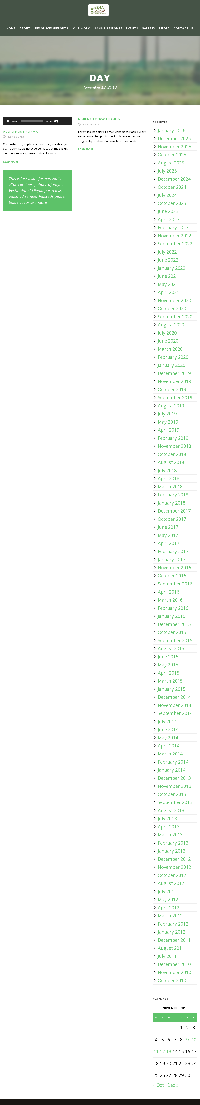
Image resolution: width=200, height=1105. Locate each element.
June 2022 (168, 260)
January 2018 (171, 503)
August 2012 (171, 883)
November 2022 (174, 235)
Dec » (172, 1085)
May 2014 (168, 737)
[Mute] (56, 121)
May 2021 (168, 284)
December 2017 (174, 511)
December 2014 (174, 697)
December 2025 (174, 138)
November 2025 (174, 146)
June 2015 (168, 656)
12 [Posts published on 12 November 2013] (162, 1051)
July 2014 (167, 721)
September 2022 (175, 244)
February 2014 (173, 762)
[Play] (8, 121)
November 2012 (174, 867)
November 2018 (174, 446)
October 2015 (172, 632)
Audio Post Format (21, 131)
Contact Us (183, 28)
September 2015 (175, 640)
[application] (37, 121)
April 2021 (168, 292)
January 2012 (171, 932)
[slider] (32, 121)
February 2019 (173, 438)
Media (164, 28)
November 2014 (174, 705)
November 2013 (174, 786)
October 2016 (172, 575)
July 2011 (167, 956)
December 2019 (174, 373)
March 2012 (170, 915)
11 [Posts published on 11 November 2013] (156, 1051)
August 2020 (171, 324)
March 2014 (170, 754)
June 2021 (168, 276)
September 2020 (175, 316)
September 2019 (175, 397)
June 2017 (168, 527)
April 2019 (168, 430)
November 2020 (174, 300)
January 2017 (171, 559)
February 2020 (173, 357)
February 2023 (173, 227)
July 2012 (167, 891)
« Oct (158, 1085)
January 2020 (171, 365)
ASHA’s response (108, 28)
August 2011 (171, 948)
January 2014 (171, 770)
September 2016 (175, 584)
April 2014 (168, 745)
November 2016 (174, 567)
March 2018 (170, 486)
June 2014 (168, 729)
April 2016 (168, 592)
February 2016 (173, 608)
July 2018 (167, 470)
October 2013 (172, 794)
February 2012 (173, 924)
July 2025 (167, 171)
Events (132, 28)
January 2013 (171, 851)
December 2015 (174, 624)
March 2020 (170, 349)
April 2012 (168, 907)
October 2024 (172, 187)
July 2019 (167, 414)
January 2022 (171, 268)
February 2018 (173, 494)
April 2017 (168, 543)
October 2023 (172, 203)
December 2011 (174, 940)
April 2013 (168, 826)
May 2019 (168, 422)
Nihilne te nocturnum (99, 119)
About (25, 28)
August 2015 (171, 648)
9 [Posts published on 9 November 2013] (187, 1039)
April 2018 (168, 478)
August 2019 (171, 405)
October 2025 (172, 154)
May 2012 (168, 899)
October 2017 (172, 519)
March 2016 (170, 600)
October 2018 (172, 454)
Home (11, 28)
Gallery (148, 28)
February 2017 (173, 551)
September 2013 (175, 802)
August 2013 (171, 810)
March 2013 (170, 835)
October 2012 (172, 875)
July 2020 (167, 333)
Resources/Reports (51, 28)
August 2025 (171, 163)
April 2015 (168, 673)
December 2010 (174, 964)
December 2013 (174, 778)
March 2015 (170, 681)
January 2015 (171, 689)
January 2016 (171, 616)
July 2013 (167, 818)
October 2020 (172, 308)
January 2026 (171, 130)
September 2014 (175, 713)
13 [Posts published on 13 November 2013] (168, 1051)
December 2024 (174, 179)
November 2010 (174, 972)
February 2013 (173, 843)
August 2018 (171, 462)
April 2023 (168, 219)
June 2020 (168, 341)
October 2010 (172, 980)
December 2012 (174, 859)
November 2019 (174, 381)
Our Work (81, 28)
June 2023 (168, 211)
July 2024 (167, 195)
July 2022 (167, 252)
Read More (11, 161)
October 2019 (172, 389)
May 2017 (168, 535)
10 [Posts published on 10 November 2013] (193, 1039)
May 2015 (168, 664)
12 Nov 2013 (16, 136)
